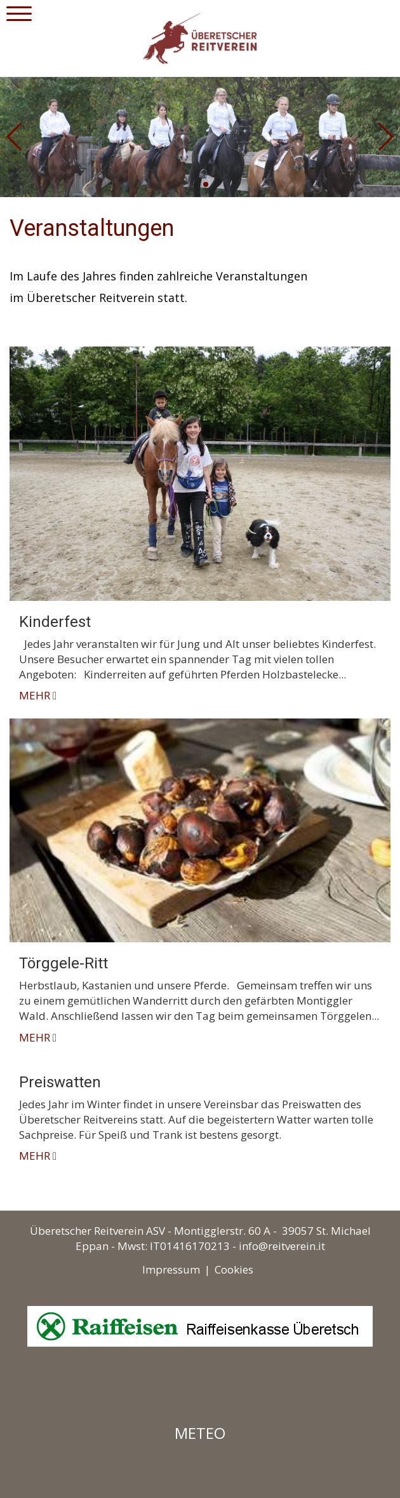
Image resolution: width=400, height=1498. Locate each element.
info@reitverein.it (282, 1246)
